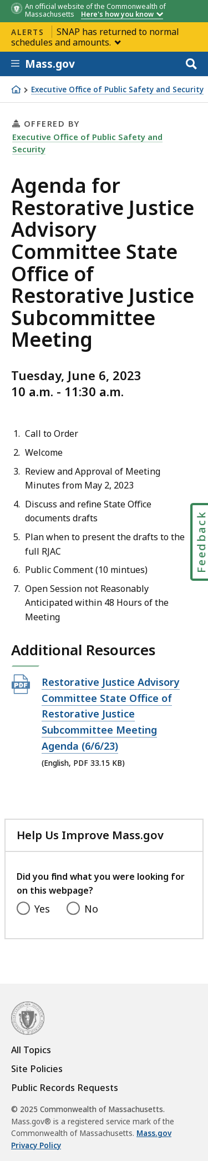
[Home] (16, 89)
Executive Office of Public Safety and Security (117, 89)
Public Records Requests (64, 1088)
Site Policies (37, 1069)
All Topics (31, 1050)
